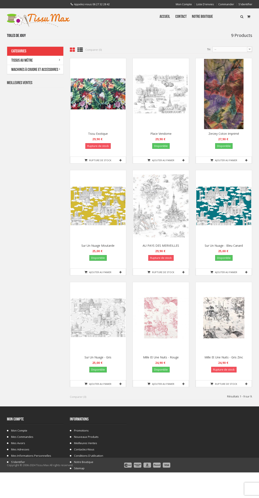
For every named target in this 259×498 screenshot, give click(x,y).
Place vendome (161, 134)
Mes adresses (20, 449)
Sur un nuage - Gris (98, 357)
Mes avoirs (18, 443)
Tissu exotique (98, 134)
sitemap (79, 468)
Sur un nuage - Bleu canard (224, 246)
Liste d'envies (205, 4)
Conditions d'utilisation (88, 456)
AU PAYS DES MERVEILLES (161, 246)
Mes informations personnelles (31, 456)
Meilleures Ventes (19, 82)
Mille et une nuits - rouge (161, 357)
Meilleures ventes (85, 443)
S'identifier (245, 4)
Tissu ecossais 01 (39, 224)
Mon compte (184, 4)
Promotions (81, 430)
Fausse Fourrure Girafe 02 (44, 250)
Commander (226, 4)
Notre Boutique (83, 462)
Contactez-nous (84, 449)
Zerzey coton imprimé (223, 134)
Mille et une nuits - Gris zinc (223, 357)
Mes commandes (22, 437)
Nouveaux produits (86, 437)
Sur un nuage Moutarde (98, 246)
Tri (208, 49)
